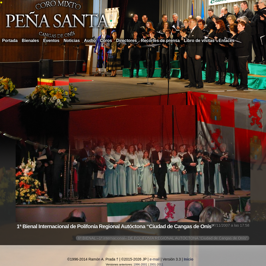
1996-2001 (140, 264)
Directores (126, 40)
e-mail (155, 259)
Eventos (51, 40)
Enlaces (226, 40)
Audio (90, 40)
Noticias (72, 40)
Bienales (30, 40)
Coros (106, 40)
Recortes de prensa (160, 40)
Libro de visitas (199, 40)
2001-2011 (156, 264)
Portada (10, 40)
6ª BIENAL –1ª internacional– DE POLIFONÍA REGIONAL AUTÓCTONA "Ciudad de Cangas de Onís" (162, 238)
